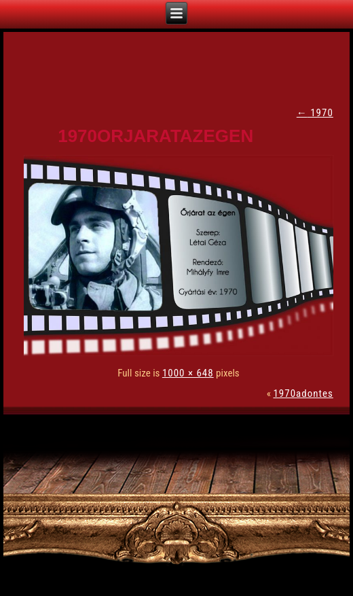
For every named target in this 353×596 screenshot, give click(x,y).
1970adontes (303, 393)
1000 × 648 (188, 373)
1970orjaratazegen (155, 136)
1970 (315, 113)
